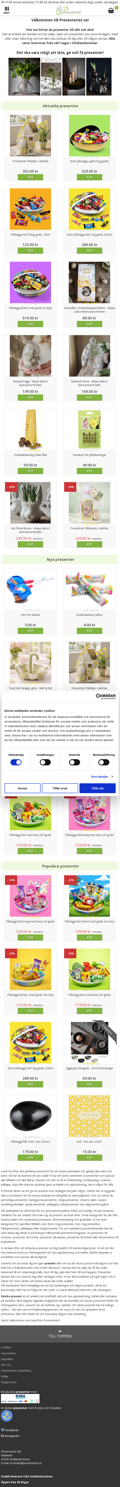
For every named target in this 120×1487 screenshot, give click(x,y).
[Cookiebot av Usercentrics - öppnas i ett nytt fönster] (99, 697)
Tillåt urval (60, 788)
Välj (89, 1084)
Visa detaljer (99, 776)
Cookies (6, 1347)
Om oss (6, 1365)
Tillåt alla (97, 788)
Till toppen (60, 1334)
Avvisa (22, 788)
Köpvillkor (7, 1359)
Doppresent (8, 1382)
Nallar (4, 1376)
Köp (30, 177)
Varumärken (8, 1353)
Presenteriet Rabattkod (16, 1370)
